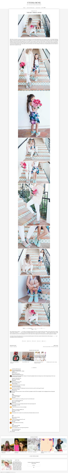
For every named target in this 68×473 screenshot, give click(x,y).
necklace (43, 328)
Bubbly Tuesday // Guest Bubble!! (45, 452)
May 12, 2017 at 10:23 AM (16, 386)
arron (13, 421)
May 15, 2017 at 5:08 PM (16, 420)
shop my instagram (30, 7)
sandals (39, 328)
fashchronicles (14, 426)
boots (34, 329)
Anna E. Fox (14, 383)
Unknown (13, 418)
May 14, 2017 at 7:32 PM (16, 410)
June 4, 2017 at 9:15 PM (15, 430)
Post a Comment (12, 431)
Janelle (13, 380)
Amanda (13, 405)
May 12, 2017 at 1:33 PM (16, 389)
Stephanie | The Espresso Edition (17, 374)
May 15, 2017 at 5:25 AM (16, 417)
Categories (38, 7)
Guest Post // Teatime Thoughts (5, 452)
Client (13, 397)
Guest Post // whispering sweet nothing (21, 452)
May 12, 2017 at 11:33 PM (16, 401)
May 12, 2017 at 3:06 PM (16, 396)
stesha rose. (34, 2)
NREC (13, 424)
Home (24, 7)
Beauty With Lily (14, 372)
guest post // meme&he (32, 451)
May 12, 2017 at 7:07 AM (16, 373)
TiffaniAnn (13, 390)
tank (36, 328)
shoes (21, 331)
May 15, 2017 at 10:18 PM (16, 425)
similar (34, 328)
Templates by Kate (12, 472)
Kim (12, 411)
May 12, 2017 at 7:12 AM (16, 382)
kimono (26, 328)
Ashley (13, 402)
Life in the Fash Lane (17, 429)
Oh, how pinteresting (58, 451)
